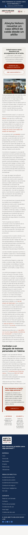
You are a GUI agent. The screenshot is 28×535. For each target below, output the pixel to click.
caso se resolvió (8, 323)
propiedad (17, 134)
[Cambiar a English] (20, 11)
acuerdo (12, 325)
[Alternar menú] (24, 11)
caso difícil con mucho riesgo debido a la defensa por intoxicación (13, 332)
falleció (4, 118)
